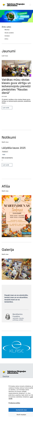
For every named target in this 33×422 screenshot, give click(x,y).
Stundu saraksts (9, 32)
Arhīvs (6, 39)
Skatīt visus (5, 142)
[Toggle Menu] (30, 6)
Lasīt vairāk (6, 107)
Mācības (7, 29)
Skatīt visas (5, 191)
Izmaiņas (7, 36)
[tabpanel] (16, 16)
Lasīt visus (5, 56)
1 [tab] (7, 18)
